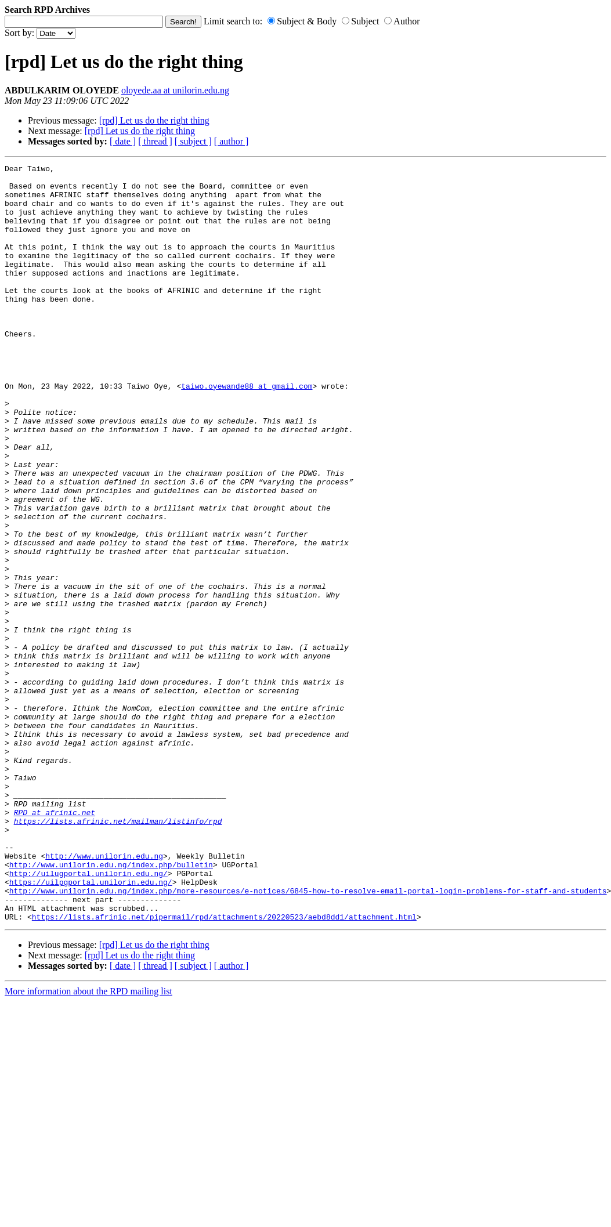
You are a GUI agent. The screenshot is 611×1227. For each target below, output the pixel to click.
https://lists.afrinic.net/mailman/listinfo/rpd (118, 953)
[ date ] (123, 141)
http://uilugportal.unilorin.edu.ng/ (88, 1016)
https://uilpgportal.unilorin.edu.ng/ (90, 1026)
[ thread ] (155, 141)
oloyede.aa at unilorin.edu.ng (175, 90)
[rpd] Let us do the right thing (154, 120)
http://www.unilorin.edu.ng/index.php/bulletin (111, 1005)
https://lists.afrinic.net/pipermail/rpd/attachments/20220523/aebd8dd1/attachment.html (224, 1068)
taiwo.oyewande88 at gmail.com (246, 431)
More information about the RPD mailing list (88, 1143)
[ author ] (231, 141)
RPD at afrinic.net (54, 943)
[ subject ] (193, 141)
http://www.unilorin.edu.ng (104, 995)
